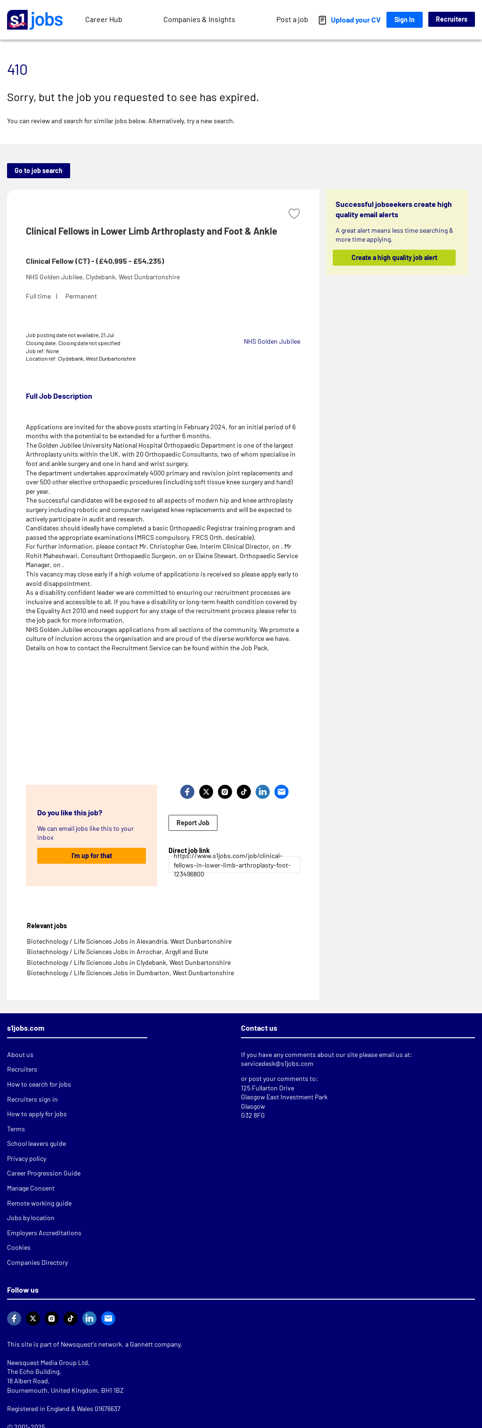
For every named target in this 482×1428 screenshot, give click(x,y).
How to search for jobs (39, 1084)
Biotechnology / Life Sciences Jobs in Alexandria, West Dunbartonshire (129, 941)
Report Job (193, 823)
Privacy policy (26, 1158)
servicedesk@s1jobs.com (277, 1063)
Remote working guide (39, 1203)
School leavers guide (36, 1143)
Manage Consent (31, 1188)
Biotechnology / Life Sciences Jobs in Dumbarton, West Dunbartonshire (130, 973)
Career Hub (103, 19)
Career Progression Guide (43, 1173)
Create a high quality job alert (394, 257)
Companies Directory (37, 1262)
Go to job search (39, 170)
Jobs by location (31, 1218)
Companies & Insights (199, 19)
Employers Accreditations (44, 1233)
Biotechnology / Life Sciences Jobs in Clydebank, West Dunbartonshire (129, 962)
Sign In (404, 20)
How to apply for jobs (37, 1114)
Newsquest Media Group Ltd (47, 1362)
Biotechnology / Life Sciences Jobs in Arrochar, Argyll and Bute (117, 951)
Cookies (19, 1247)
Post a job (292, 19)
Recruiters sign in (32, 1099)
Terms (16, 1129)
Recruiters (451, 19)
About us (20, 1054)
